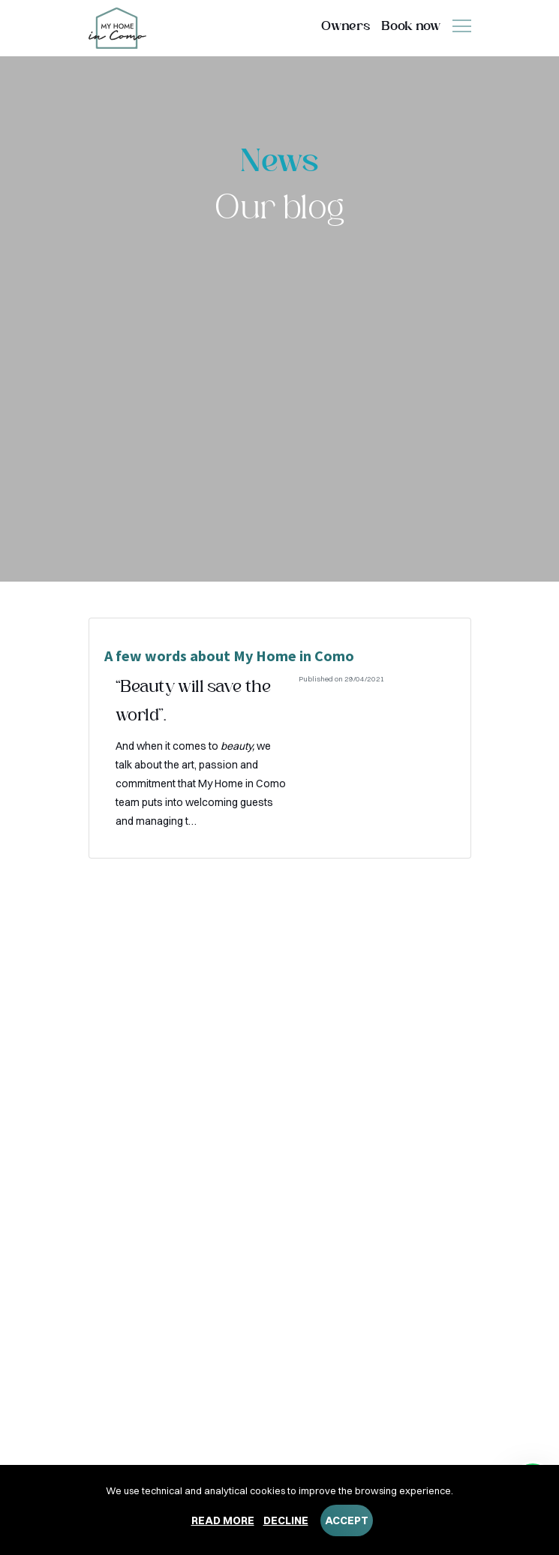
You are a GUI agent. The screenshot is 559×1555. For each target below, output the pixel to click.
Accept (346, 1520)
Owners (345, 26)
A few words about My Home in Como (229, 655)
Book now (410, 26)
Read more (222, 1520)
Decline (285, 1520)
